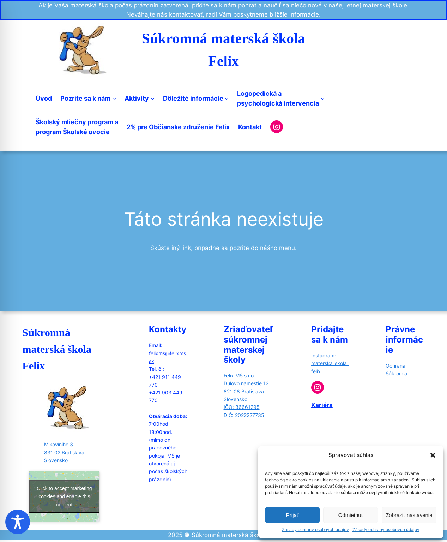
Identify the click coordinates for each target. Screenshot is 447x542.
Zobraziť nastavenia (409, 515)
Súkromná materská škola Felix (56, 349)
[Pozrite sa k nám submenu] (114, 98)
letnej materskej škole (376, 5)
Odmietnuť (350, 515)
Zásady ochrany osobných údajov (315, 529)
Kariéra (322, 405)
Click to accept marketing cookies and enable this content (64, 496)
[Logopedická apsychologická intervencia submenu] (323, 98)
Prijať (292, 515)
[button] (432, 455)
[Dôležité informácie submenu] (227, 98)
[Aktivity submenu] (153, 98)
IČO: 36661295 (242, 407)
